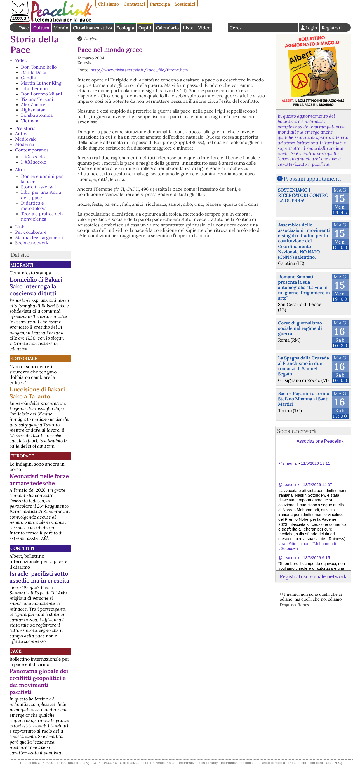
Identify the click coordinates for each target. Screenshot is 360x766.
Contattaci (134, 4)
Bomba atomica (37, 115)
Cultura (41, 28)
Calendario (167, 28)
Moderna (24, 144)
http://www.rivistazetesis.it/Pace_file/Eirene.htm (139, 70)
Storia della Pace (34, 44)
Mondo (60, 28)
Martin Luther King (41, 83)
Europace (22, 456)
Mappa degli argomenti (39, 237)
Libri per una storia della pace (41, 194)
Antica (22, 133)
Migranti (21, 265)
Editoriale (23, 358)
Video (204, 28)
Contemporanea (32, 150)
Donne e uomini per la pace (42, 178)
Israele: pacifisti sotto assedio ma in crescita (39, 577)
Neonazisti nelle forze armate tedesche (39, 479)
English (220, 27)
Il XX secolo (33, 156)
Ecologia (125, 28)
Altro (20, 169)
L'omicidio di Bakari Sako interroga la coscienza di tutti (36, 286)
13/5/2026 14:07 (317, 484)
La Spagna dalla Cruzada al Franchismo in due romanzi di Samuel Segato (303, 366)
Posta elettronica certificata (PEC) (315, 763)
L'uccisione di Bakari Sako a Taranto (37, 393)
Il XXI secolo (33, 162)
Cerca (236, 28)
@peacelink (288, 484)
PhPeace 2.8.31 (163, 763)
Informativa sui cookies (239, 763)
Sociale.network (32, 243)
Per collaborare (31, 232)
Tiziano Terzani (37, 99)
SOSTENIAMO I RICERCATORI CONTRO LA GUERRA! (303, 195)
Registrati (332, 28)
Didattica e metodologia (34, 205)
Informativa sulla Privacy (198, 763)
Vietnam (29, 120)
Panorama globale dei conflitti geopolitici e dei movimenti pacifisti (39, 681)
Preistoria (25, 128)
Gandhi (28, 77)
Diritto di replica (272, 763)
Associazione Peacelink (320, 441)
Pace (24, 28)
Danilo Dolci (33, 72)
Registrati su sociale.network (313, 576)
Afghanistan (33, 110)
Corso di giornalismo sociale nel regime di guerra (300, 328)
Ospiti (144, 28)
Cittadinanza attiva (92, 28)
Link (19, 227)
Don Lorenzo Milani (41, 94)
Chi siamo (108, 4)
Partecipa (160, 4)
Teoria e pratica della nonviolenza (43, 216)
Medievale (26, 139)
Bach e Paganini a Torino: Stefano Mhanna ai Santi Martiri (304, 399)
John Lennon (34, 88)
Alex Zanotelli (35, 104)
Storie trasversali (38, 187)
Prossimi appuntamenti (312, 178)
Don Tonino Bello (39, 67)
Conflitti (22, 548)
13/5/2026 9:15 (316, 557)
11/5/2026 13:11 (315, 463)
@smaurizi (287, 463)
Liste (188, 28)
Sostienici (185, 4)
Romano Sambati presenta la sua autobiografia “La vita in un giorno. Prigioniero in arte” (304, 287)
